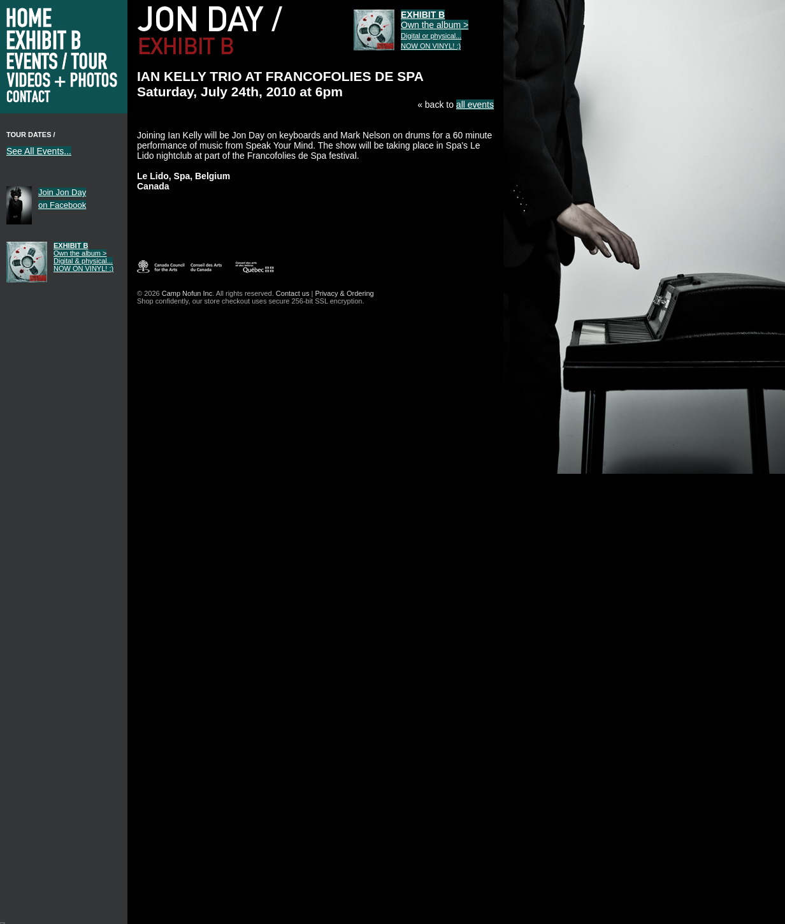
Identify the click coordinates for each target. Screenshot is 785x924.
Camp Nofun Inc (187, 293)
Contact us (293, 293)
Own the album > (83, 257)
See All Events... (38, 151)
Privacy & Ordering (344, 293)
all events (475, 104)
